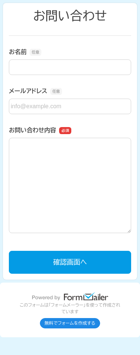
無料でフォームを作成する (70, 323)
